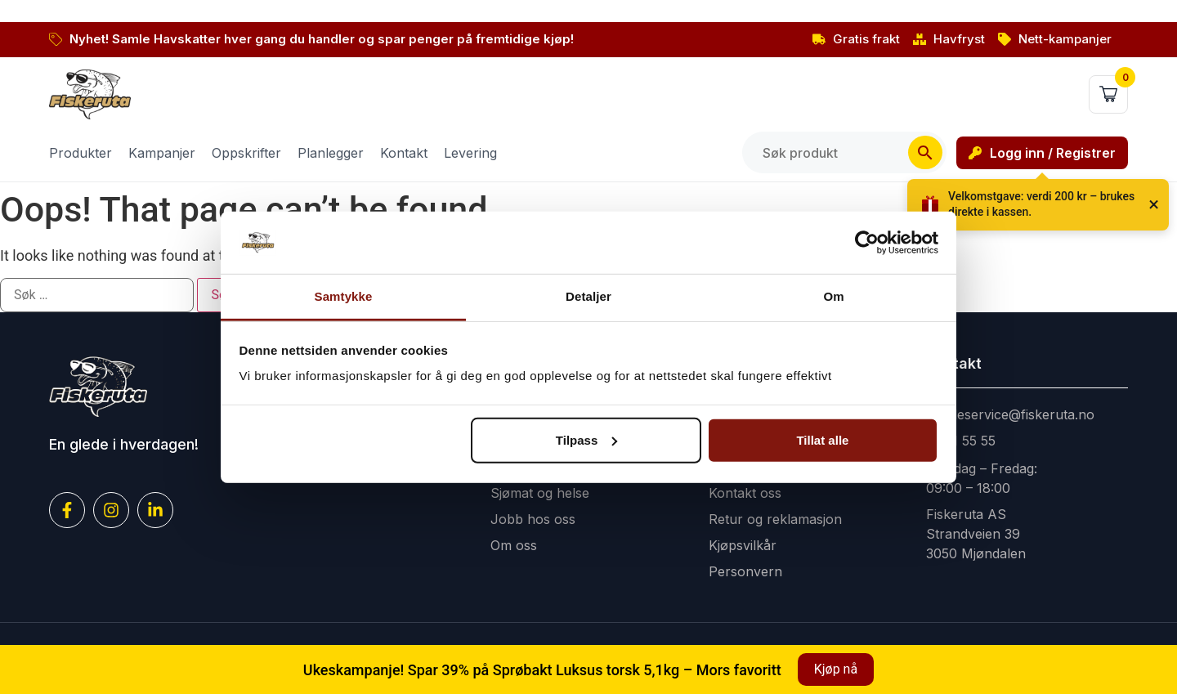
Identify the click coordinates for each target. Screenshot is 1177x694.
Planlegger (331, 153)
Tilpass (586, 440)
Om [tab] (833, 296)
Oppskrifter (246, 153)
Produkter (80, 153)
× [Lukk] (1153, 204)
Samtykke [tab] (344, 296)
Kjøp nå (835, 669)
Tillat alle (822, 440)
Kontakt (403, 153)
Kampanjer (161, 153)
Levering (470, 153)
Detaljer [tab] (588, 296)
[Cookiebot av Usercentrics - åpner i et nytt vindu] (866, 243)
